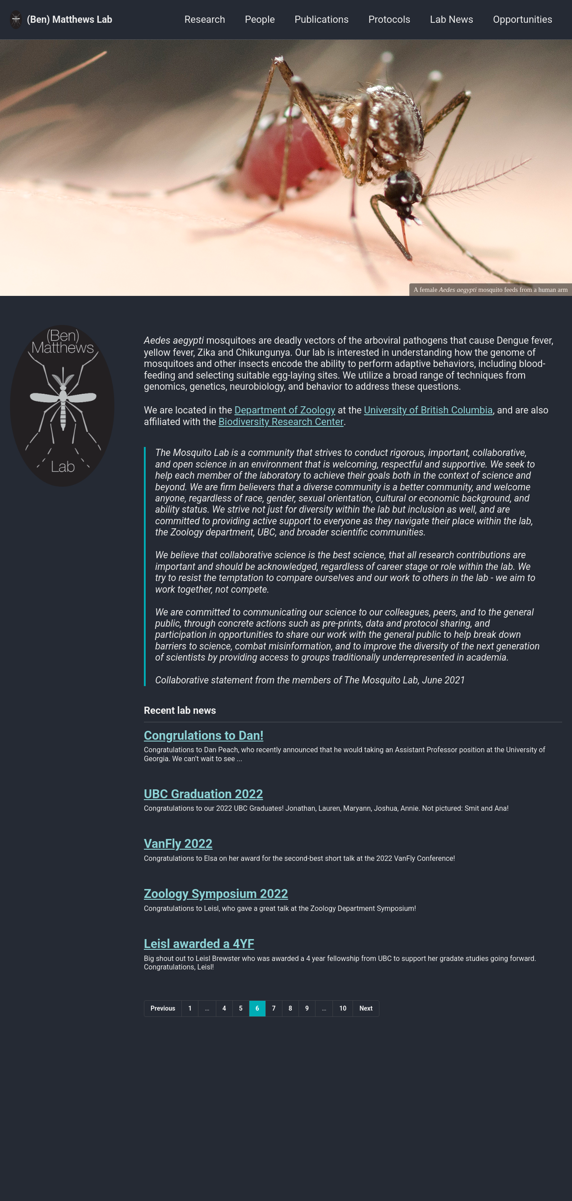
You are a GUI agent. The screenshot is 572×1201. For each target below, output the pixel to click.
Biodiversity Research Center (283, 424)
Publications (321, 19)
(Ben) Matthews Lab (71, 19)
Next (365, 1039)
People (260, 19)
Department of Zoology (288, 412)
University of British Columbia (432, 412)
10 (342, 1039)
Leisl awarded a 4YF (199, 974)
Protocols (389, 19)
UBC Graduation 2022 (203, 820)
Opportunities (522, 19)
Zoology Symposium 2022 (216, 922)
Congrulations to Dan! (203, 760)
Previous (163, 1039)
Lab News (451, 19)
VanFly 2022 (178, 871)
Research (205, 19)
